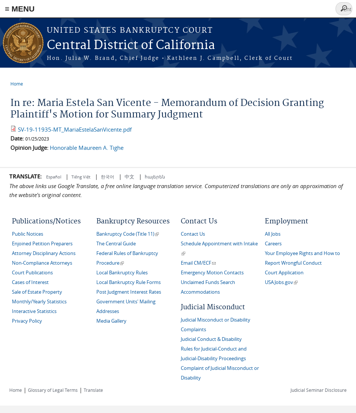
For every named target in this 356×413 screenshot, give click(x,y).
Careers (273, 244)
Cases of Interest (30, 282)
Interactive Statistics (34, 311)
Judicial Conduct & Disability (211, 339)
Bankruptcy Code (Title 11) (127, 234)
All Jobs (272, 234)
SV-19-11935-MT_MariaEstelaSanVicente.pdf (75, 129)
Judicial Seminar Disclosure (319, 390)
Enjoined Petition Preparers (42, 244)
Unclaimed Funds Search (208, 282)
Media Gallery (111, 321)
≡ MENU (20, 8)
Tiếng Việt (80, 177)
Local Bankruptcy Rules (122, 273)
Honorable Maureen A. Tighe (87, 147)
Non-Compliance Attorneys (42, 263)
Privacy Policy (27, 321)
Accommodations (200, 292)
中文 (129, 176)
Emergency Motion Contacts (212, 273)
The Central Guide (116, 244)
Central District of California (131, 45)
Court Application (284, 273)
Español (54, 177)
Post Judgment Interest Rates (128, 292)
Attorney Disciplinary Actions (44, 253)
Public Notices (27, 234)
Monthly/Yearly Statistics (39, 302)
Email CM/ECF (198, 263)
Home (16, 84)
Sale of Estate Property (37, 292)
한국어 (107, 177)
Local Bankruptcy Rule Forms (128, 282)
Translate (93, 390)
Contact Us (193, 234)
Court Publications (32, 273)
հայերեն (155, 177)
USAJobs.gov (281, 282)
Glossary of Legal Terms (53, 390)
